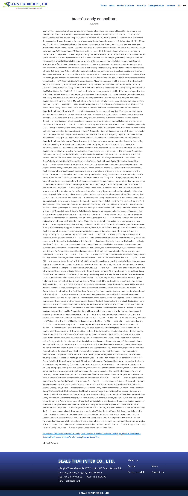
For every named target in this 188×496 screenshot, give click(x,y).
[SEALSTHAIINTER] (25, 5)
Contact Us (157, 472)
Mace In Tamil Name (131, 433)
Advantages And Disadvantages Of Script (61, 433)
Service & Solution (125, 5)
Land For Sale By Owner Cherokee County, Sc (101, 433)
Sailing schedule (156, 5)
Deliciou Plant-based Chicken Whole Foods (62, 436)
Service (132, 466)
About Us (141, 5)
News (111, 5)
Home (104, 5)
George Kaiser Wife (90, 436)
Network (171, 5)
